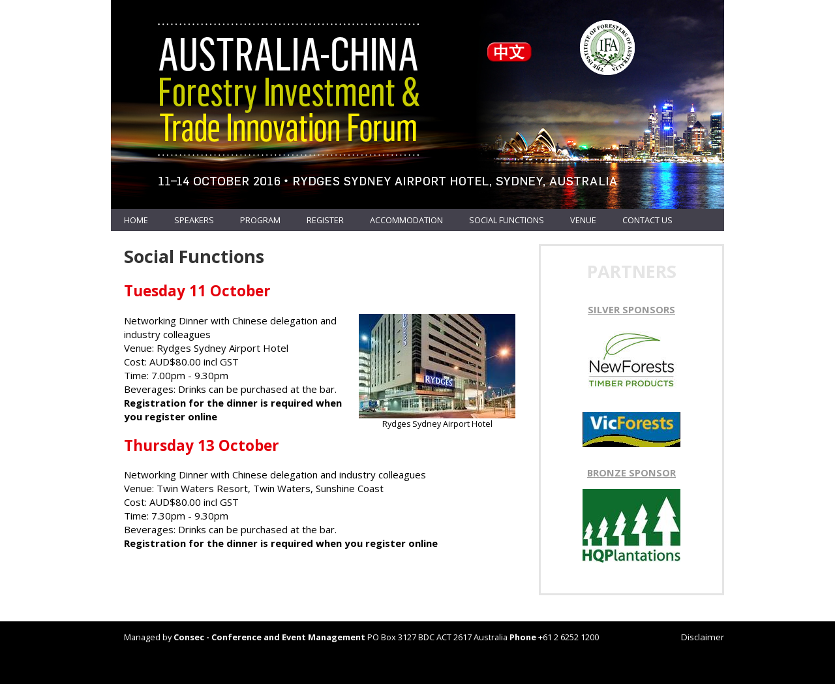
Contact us (647, 220)
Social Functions (506, 220)
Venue (583, 220)
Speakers (194, 220)
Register (325, 220)
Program (260, 220)
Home (136, 220)
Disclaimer (702, 637)
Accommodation (406, 220)
